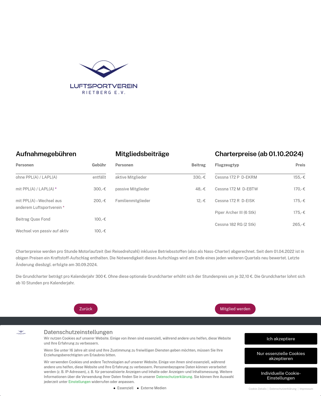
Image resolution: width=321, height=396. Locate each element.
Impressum (306, 388)
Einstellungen (79, 382)
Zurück (85, 309)
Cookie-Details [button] (258, 388)
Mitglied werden (235, 309)
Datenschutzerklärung (174, 377)
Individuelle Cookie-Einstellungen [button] (281, 376)
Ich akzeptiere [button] (281, 338)
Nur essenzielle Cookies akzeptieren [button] (281, 356)
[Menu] (310, 8)
